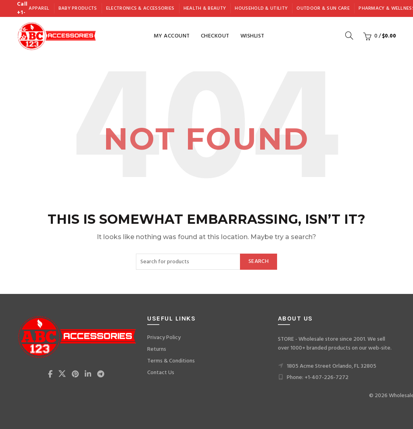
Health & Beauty (205, 8)
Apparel (39, 8)
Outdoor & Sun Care (322, 8)
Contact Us (160, 372)
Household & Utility (261, 8)
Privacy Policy (164, 337)
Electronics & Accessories (140, 8)
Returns (156, 349)
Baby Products (77, 8)
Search (258, 261)
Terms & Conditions (171, 361)
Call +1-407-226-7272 (23, 21)
